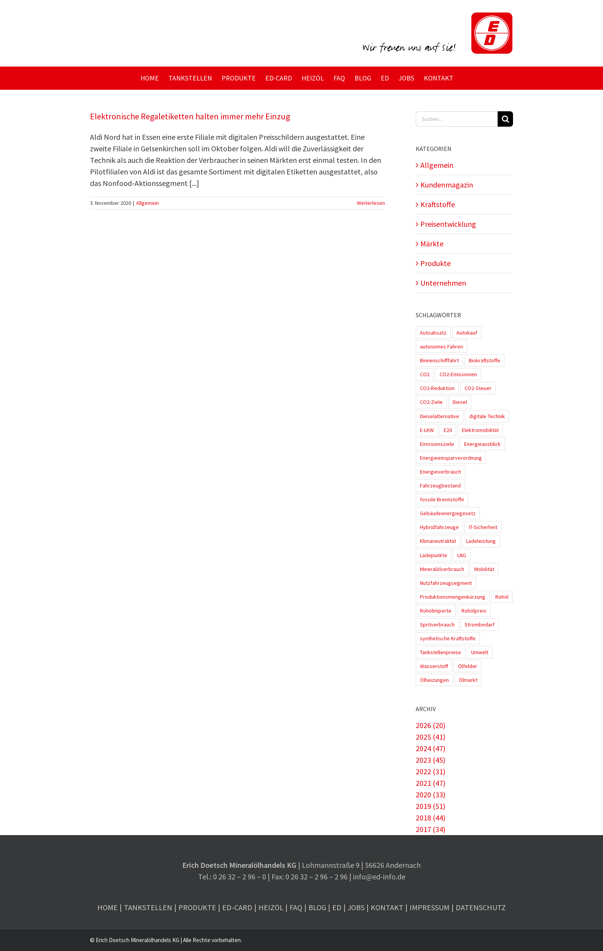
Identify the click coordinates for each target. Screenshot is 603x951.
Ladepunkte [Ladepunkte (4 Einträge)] (433, 555)
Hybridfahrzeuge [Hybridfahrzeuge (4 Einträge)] (439, 527)
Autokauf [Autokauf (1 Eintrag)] (466, 332)
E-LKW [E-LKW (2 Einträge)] (427, 430)
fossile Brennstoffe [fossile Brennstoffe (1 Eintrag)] (442, 499)
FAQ (296, 907)
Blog (317, 907)
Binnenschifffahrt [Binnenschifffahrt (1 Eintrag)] (439, 360)
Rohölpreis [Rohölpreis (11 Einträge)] (473, 610)
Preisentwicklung (448, 224)
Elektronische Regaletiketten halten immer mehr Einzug (190, 116)
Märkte (431, 243)
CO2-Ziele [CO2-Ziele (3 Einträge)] (431, 401)
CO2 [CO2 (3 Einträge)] (425, 374)
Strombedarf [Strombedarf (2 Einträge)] (480, 624)
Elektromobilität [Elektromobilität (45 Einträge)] (480, 430)
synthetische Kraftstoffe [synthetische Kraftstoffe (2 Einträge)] (448, 638)
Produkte (435, 263)
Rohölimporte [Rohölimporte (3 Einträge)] (435, 610)
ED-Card (237, 907)
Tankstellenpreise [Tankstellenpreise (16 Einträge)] (440, 652)
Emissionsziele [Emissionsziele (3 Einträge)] (437, 443)
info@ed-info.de (379, 876)
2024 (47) (430, 748)
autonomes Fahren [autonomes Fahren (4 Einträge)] (441, 346)
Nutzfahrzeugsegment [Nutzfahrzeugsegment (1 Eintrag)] (446, 582)
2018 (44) (430, 817)
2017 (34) (430, 829)
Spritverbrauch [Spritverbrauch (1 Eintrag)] (437, 624)
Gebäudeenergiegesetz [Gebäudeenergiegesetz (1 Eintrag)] (448, 513)
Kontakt (387, 907)
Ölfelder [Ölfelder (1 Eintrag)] (467, 666)
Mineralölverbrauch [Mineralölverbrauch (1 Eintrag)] (442, 569)
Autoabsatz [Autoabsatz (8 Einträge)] (433, 332)
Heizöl (270, 907)
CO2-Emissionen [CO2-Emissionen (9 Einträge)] (458, 374)
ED (336, 907)
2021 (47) (430, 783)
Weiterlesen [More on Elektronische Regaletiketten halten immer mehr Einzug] (371, 202)
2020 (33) (430, 794)
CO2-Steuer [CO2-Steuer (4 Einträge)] (478, 388)
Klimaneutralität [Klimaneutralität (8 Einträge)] (438, 540)
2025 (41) (430, 737)
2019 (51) (430, 806)
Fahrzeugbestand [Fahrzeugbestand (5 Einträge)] (440, 485)
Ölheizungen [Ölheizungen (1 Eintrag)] (434, 679)
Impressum (430, 907)
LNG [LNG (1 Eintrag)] (461, 555)
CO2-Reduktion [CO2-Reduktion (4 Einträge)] (437, 388)
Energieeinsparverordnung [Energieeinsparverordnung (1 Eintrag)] (451, 457)
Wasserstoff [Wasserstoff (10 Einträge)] (434, 666)
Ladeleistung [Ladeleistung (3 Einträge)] (481, 540)
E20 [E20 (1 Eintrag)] (448, 430)
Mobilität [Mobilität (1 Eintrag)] (484, 569)
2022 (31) (430, 771)
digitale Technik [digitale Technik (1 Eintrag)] (487, 416)
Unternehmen (443, 283)
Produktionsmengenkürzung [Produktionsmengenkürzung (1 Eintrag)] (452, 596)
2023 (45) (430, 760)
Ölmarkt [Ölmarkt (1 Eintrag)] (468, 679)
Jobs (356, 907)
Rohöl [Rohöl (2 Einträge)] (501, 596)
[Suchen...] (457, 119)
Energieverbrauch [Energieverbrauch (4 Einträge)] (440, 471)
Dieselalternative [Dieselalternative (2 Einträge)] (439, 416)
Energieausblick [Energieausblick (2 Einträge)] (482, 443)
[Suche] (505, 119)
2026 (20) (430, 725)
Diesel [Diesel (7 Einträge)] (460, 401)
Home (107, 907)
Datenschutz (481, 907)
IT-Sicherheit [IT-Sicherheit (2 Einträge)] (483, 527)
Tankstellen (148, 907)
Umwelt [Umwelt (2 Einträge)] (479, 652)
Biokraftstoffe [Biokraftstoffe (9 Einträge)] (484, 360)
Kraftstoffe (437, 204)
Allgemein (147, 202)
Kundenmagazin (446, 184)
